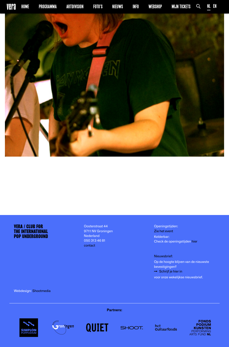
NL (208, 6)
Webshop (155, 6)
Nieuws (117, 6)
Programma (48, 6)
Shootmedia (41, 291)
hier (194, 241)
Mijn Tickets (181, 6)
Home (25, 6)
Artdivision (75, 6)
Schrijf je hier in (170, 271)
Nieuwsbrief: (163, 256)
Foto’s (98, 6)
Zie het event (163, 231)
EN (214, 6)
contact (89, 245)
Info (136, 6)
